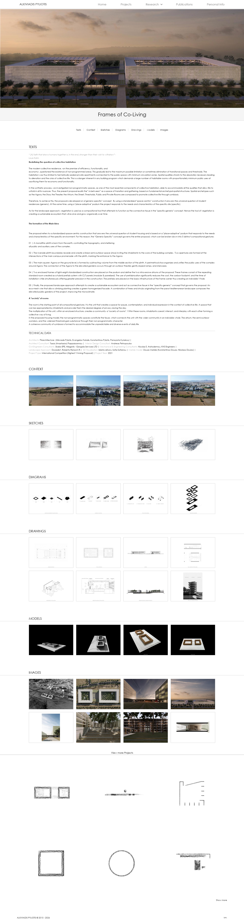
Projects (126, 4)
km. (225, 917)
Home (102, 4)
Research (155, 4)
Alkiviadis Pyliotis (33, 4)
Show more (221, 900)
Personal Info (216, 4)
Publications (184, 4)
